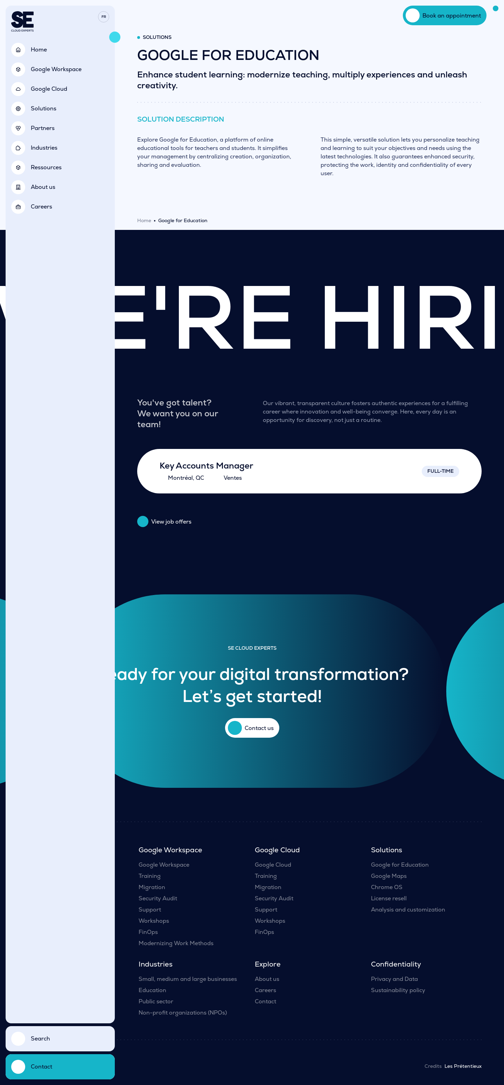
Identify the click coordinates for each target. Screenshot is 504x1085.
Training (150, 876)
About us (267, 979)
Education (152, 990)
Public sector (156, 1001)
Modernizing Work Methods (176, 943)
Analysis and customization (408, 909)
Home (144, 220)
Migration (152, 887)
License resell (389, 898)
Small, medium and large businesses (188, 979)
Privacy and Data (394, 979)
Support (150, 909)
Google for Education (400, 864)
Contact (265, 1001)
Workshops (154, 920)
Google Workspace (164, 864)
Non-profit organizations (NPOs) (183, 1012)
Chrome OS (386, 887)
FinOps (148, 932)
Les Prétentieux (463, 1066)
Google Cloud (273, 864)
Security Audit (158, 898)
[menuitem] (103, 16)
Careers (265, 990)
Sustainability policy (398, 990)
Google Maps (389, 876)
